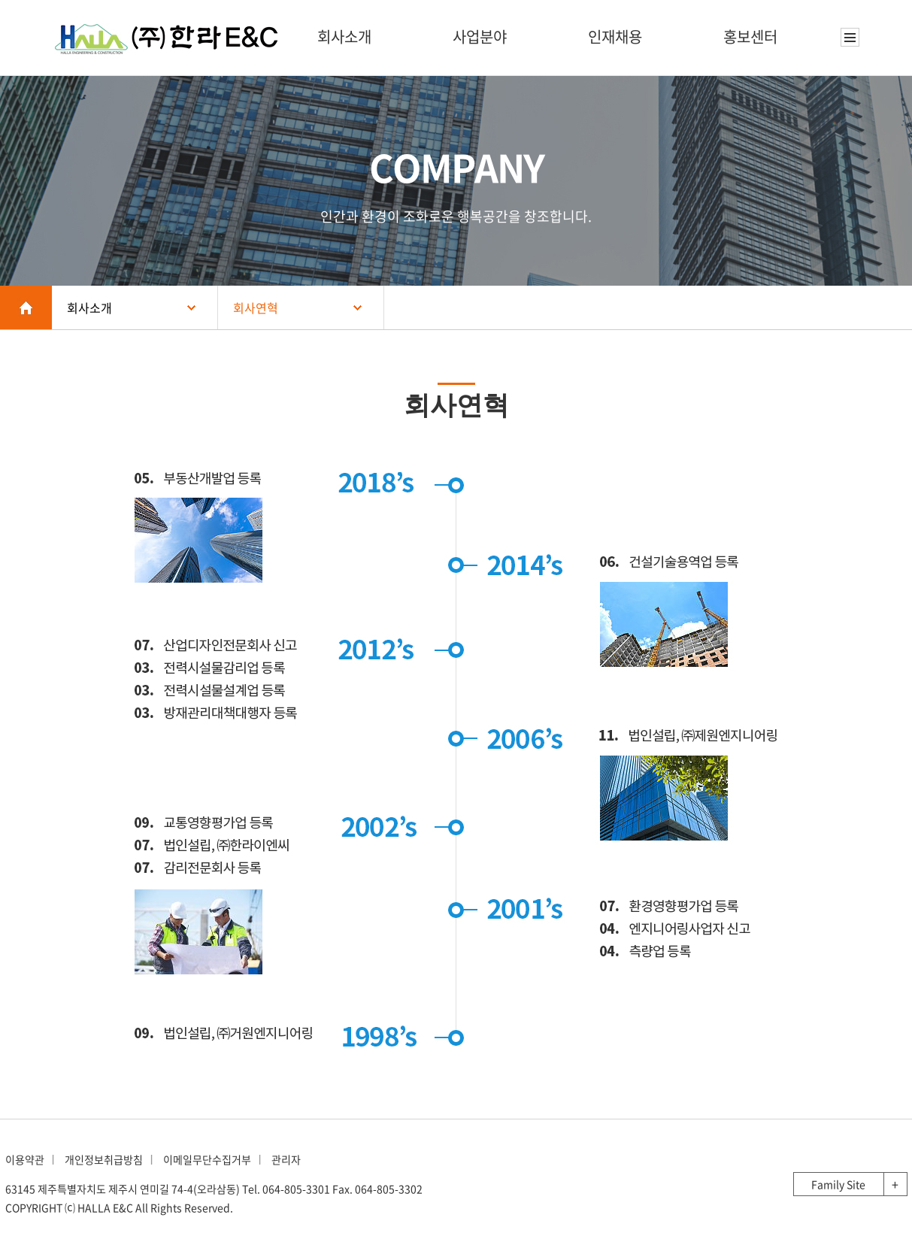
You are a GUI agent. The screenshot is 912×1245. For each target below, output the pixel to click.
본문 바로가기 (0, 0)
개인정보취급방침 (104, 1159)
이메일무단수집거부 (207, 1159)
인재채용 (615, 36)
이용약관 (24, 1159)
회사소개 (344, 36)
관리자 (286, 1159)
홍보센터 (750, 36)
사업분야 (480, 36)
